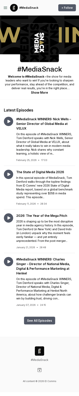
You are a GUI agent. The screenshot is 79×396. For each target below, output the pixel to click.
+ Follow (67, 7)
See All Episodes (39, 321)
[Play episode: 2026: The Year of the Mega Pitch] (8, 218)
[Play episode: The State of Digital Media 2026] (8, 174)
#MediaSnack (28, 7)
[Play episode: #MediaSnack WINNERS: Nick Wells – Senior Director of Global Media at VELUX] (8, 121)
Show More (39, 92)
